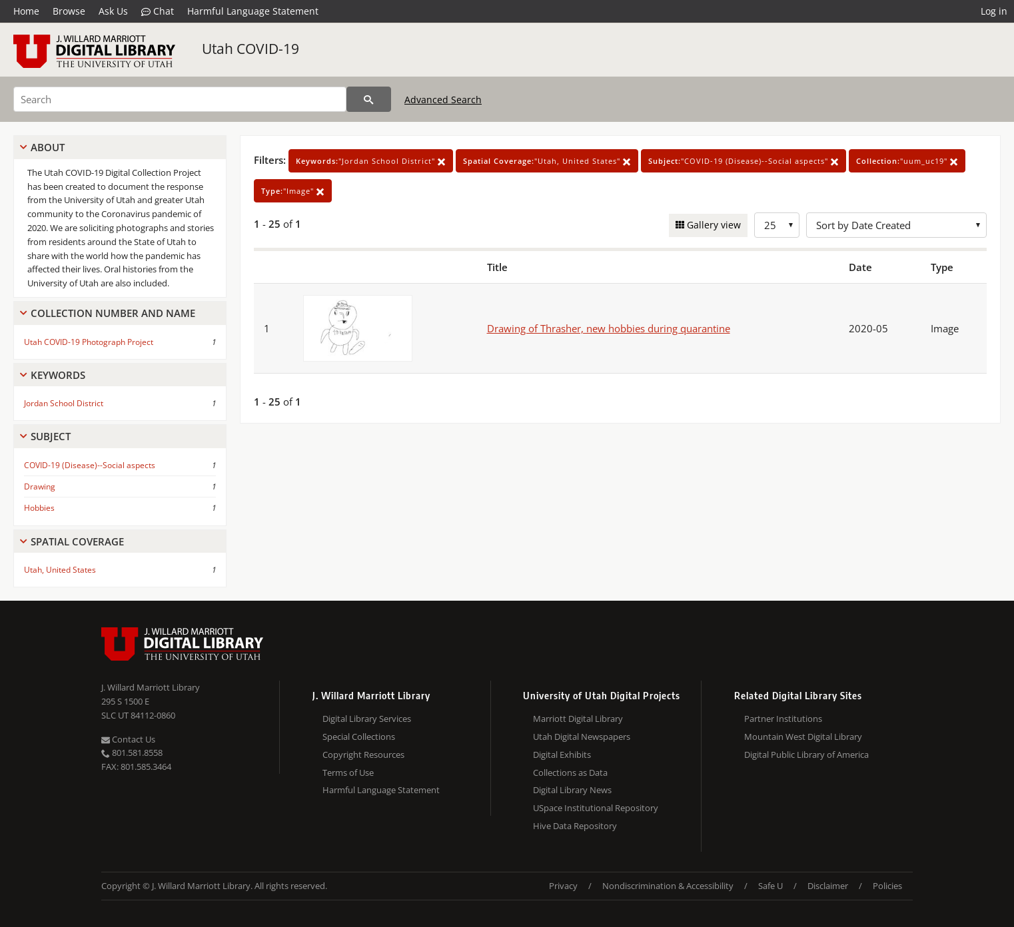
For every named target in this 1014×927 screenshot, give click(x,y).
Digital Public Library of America (806, 755)
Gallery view (712, 224)
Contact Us (128, 739)
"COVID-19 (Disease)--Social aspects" (743, 161)
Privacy (563, 886)
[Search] (179, 99)
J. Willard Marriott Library (150, 687)
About (48, 147)
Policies (887, 886)
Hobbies (39, 507)
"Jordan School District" (371, 161)
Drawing (39, 486)
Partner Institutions (783, 719)
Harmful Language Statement (252, 11)
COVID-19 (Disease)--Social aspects (89, 465)
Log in (994, 11)
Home (26, 11)
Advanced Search (443, 99)
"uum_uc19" (907, 161)
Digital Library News (572, 790)
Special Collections (358, 737)
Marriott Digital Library (578, 719)
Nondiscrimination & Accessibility (668, 886)
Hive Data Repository (575, 826)
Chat (157, 11)
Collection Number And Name (113, 313)
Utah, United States (60, 569)
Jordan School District (63, 403)
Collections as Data (570, 772)
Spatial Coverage (77, 541)
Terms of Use (348, 772)
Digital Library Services (366, 719)
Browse (69, 11)
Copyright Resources (363, 755)
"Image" (292, 191)
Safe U (770, 886)
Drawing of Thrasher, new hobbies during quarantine (608, 328)
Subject (51, 436)
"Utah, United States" (547, 161)
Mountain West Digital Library (803, 737)
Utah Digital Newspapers (581, 737)
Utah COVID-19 (250, 48)
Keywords (58, 375)
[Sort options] (896, 225)
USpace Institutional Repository (595, 808)
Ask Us (113, 11)
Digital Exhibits (562, 755)
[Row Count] (776, 225)
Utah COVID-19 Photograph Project (88, 342)
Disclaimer (827, 886)
